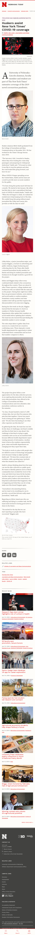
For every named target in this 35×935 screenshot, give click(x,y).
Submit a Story (8, 851)
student (25, 579)
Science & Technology (8, 619)
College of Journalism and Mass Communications (17, 566)
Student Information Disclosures (11, 917)
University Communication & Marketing (12, 864)
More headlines (27, 822)
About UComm (8, 849)
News (3, 889)
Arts (27, 646)
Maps (3, 886)
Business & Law (6, 648)
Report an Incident (7, 895)
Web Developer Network (11, 923)
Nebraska (4, 11)
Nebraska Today (15, 4)
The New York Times (7, 574)
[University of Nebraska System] (30, 836)
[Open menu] (6, 932)
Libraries (4, 884)
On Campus (29, 617)
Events (4, 882)
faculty (4, 581)
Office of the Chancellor (8, 891)
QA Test (21, 923)
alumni (20, 579)
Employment (5, 879)
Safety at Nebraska (7, 914)
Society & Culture (19, 619)
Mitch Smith (27, 577)
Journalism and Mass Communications (12, 577)
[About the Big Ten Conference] (21, 836)
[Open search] (17, 932)
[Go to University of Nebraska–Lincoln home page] (4, 4)
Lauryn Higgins (13, 579)
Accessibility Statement (8, 905)
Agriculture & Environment (18, 617)
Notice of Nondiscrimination (9, 910)
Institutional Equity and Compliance (12, 907)
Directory (4, 877)
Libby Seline (5, 579)
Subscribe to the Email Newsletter (13, 854)
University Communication (14, 11)
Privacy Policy (5, 912)
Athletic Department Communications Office (14, 866)
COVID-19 (9, 581)
